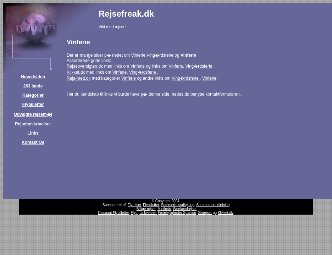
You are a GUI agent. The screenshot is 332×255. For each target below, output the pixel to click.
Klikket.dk (76, 72)
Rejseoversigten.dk (85, 66)
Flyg (134, 213)
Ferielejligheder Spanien (177, 213)
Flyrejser (134, 205)
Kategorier (33, 95)
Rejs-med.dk (78, 78)
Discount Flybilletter (113, 213)
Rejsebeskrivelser (33, 123)
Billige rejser (146, 209)
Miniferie (164, 209)
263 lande (33, 86)
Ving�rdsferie (199, 66)
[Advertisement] (248, 21)
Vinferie (137, 66)
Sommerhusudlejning (177, 205)
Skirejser (205, 213)
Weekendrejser (185, 209)
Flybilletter (33, 104)
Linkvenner (148, 213)
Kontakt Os (33, 142)
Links (32, 133)
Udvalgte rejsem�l (33, 114)
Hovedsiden (33, 76)
